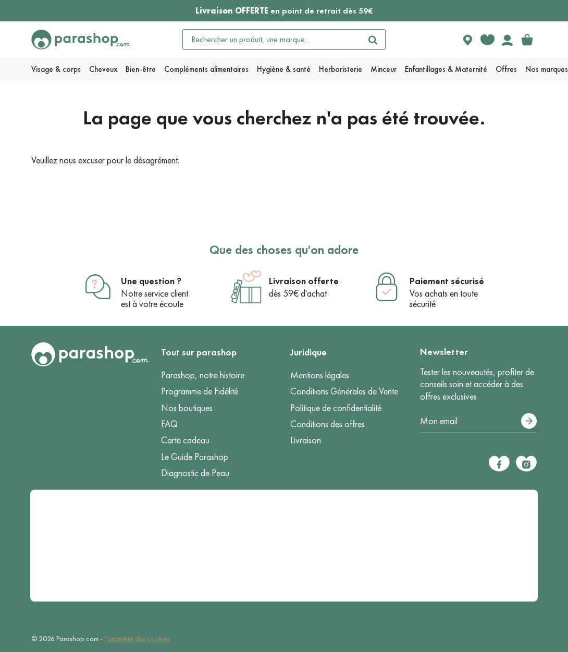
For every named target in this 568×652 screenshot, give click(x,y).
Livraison (305, 440)
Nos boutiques (187, 408)
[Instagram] (526, 463)
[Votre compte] (507, 39)
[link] (527, 39)
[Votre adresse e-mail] (478, 421)
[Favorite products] (487, 39)
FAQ (169, 424)
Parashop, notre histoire (202, 375)
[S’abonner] (529, 421)
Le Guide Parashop (194, 457)
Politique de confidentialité (335, 408)
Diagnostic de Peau (195, 473)
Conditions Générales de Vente (344, 391)
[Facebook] (499, 463)
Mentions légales (319, 375)
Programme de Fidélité (199, 391)
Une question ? (151, 281)
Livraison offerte (304, 281)
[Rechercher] (372, 39)
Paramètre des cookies (137, 638)
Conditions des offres (327, 424)
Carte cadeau (185, 440)
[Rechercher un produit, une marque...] (272, 39)
